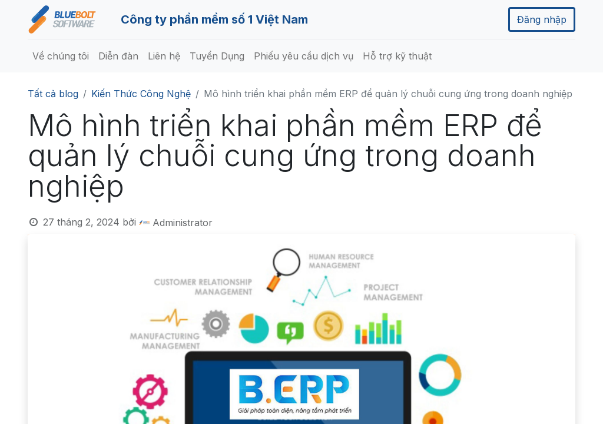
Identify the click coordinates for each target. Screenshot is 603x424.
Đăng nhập (541, 19)
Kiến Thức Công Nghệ (141, 94)
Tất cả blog (53, 94)
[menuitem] (61, 56)
